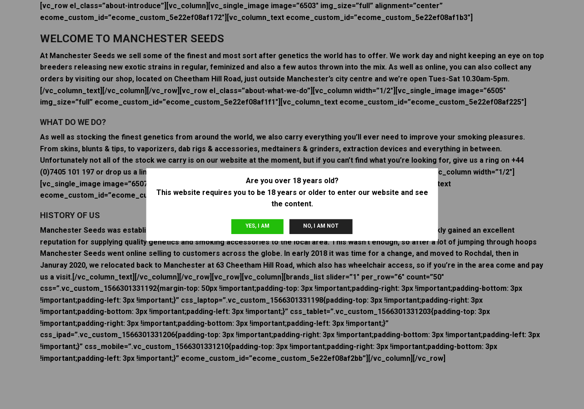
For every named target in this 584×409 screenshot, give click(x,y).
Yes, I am (257, 226)
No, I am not (321, 226)
